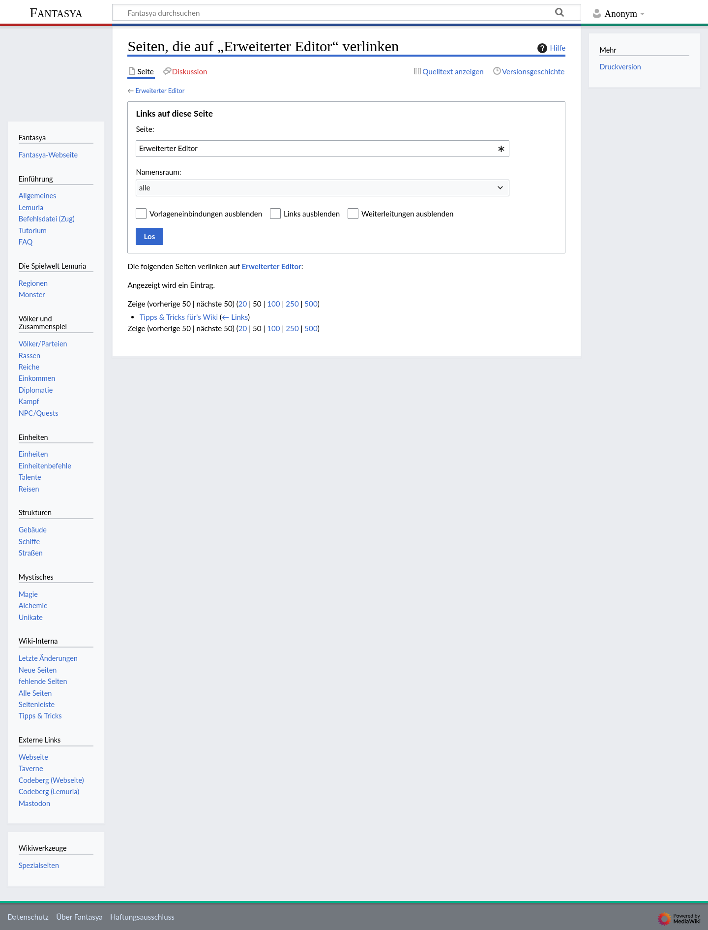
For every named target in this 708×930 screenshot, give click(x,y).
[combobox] (322, 148)
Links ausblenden (312, 213)
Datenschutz (28, 916)
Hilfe (550, 48)
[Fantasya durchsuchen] (347, 12)
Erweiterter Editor (159, 90)
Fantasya (56, 12)
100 (273, 303)
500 (310, 303)
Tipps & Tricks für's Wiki (179, 316)
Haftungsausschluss (142, 916)
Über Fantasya (79, 916)
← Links (235, 316)
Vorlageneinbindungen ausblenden (205, 213)
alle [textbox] (144, 187)
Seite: (145, 128)
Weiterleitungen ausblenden (407, 213)
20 (242, 303)
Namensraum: (158, 171)
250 (292, 303)
